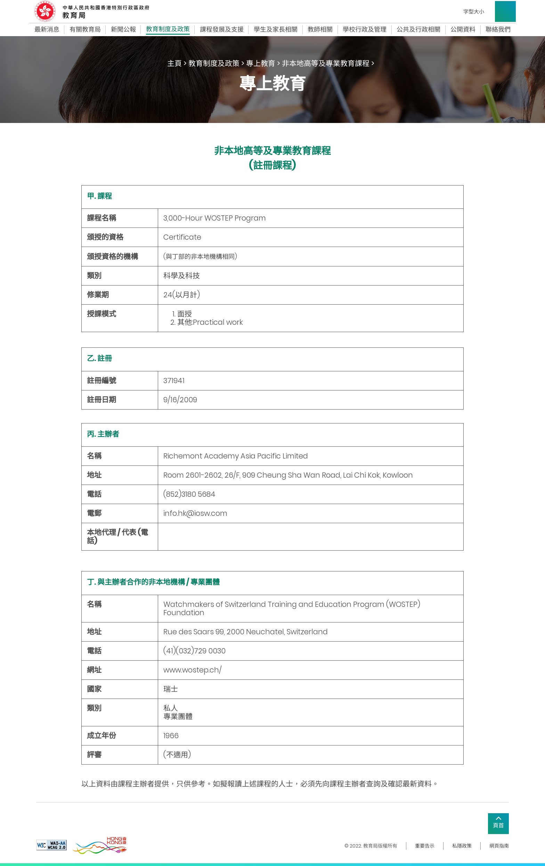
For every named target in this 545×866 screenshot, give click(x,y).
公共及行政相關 (418, 29)
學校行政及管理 (365, 29)
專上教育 (260, 63)
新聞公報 (123, 29)
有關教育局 (85, 29)
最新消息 (46, 29)
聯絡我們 (498, 29)
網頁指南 (499, 845)
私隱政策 (462, 845)
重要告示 (424, 845)
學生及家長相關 (276, 29)
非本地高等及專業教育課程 (325, 63)
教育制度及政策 (168, 29)
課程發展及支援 (222, 29)
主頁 (174, 63)
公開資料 (462, 29)
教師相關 (320, 29)
